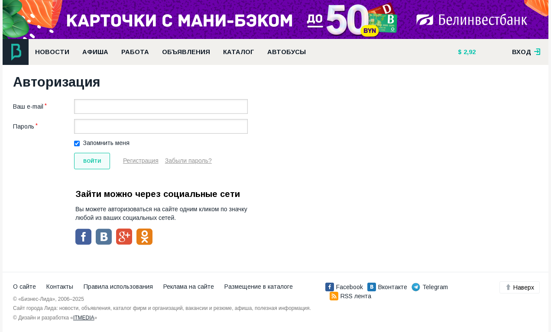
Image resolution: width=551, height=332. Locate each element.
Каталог (238, 51)
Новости (52, 51)
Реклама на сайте (188, 286)
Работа (135, 51)
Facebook (344, 287)
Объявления (186, 51)
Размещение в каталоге (258, 286)
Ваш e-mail (28, 106)
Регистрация (141, 160)
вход (526, 51)
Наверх (519, 287)
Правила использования (118, 286)
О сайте (24, 286)
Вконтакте (387, 287)
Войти (92, 161)
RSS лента (350, 296)
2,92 (469, 51)
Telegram (430, 287)
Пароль (23, 126)
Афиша (95, 51)
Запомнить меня (106, 142)
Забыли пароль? (188, 160)
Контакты (59, 286)
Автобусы (286, 51)
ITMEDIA (83, 318)
